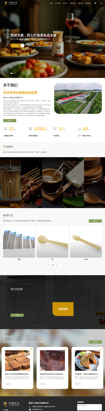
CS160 (86, 259)
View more (8, 384)
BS (52, 259)
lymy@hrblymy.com (37, 409)
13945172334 (51, 406)
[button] (11, 73)
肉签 (19, 259)
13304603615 (39, 406)
